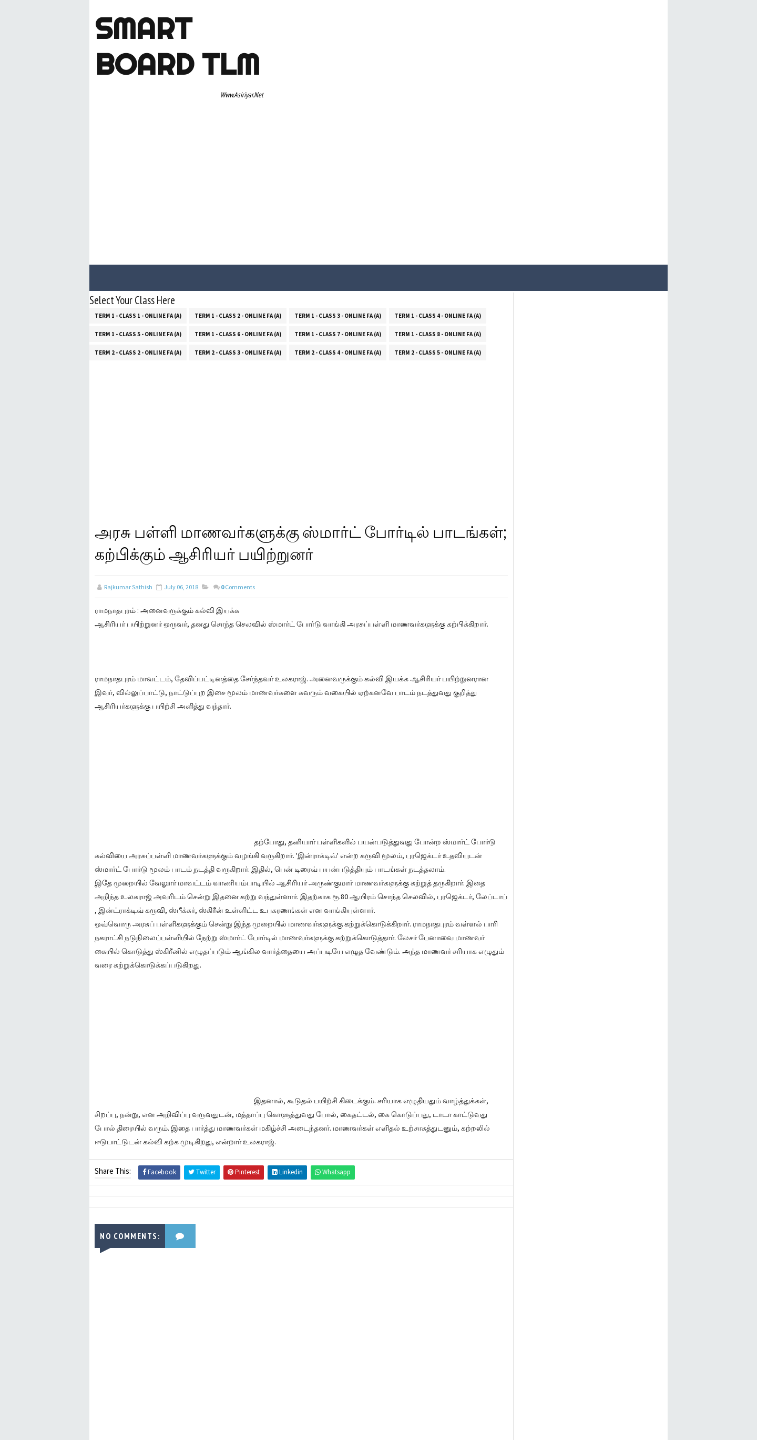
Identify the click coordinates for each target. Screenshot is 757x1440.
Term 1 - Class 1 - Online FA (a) (138, 219)
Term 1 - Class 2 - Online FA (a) (238, 219)
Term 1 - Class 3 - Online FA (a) (337, 219)
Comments (238, 492)
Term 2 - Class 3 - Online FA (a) (238, 255)
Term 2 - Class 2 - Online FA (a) (138, 255)
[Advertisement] (470, 85)
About (514, 385)
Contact (517, 401)
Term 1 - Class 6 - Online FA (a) (238, 237)
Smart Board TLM (177, 46)
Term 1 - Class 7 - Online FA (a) (337, 237)
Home (514, 370)
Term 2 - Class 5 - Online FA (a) (437, 255)
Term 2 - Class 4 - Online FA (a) (337, 255)
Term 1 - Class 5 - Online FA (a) (138, 237)
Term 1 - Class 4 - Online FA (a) (437, 219)
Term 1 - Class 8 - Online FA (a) (437, 237)
